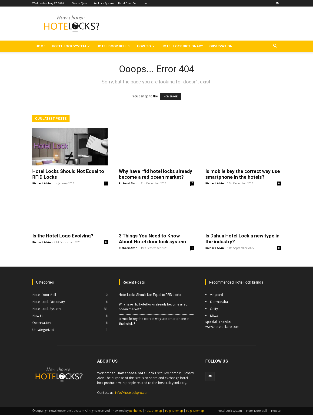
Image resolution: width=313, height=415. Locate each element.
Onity (214, 308)
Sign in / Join (79, 3)
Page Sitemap (174, 411)
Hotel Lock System (102, 3)
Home (40, 46)
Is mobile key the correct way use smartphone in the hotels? (242, 174)
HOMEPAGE (170, 96)
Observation (221, 46)
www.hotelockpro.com (222, 326)
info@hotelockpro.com (132, 392)
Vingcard (217, 294)
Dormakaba (219, 301)
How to (146, 3)
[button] (275, 46)
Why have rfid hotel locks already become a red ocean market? (155, 174)
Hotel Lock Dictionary (182, 46)
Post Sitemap (153, 411)
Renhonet (135, 411)
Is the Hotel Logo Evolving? (63, 236)
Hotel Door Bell (127, 3)
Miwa (214, 315)
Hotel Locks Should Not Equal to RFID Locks (150, 295)
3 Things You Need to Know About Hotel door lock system (152, 238)
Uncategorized (43, 329)
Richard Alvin (41, 183)
